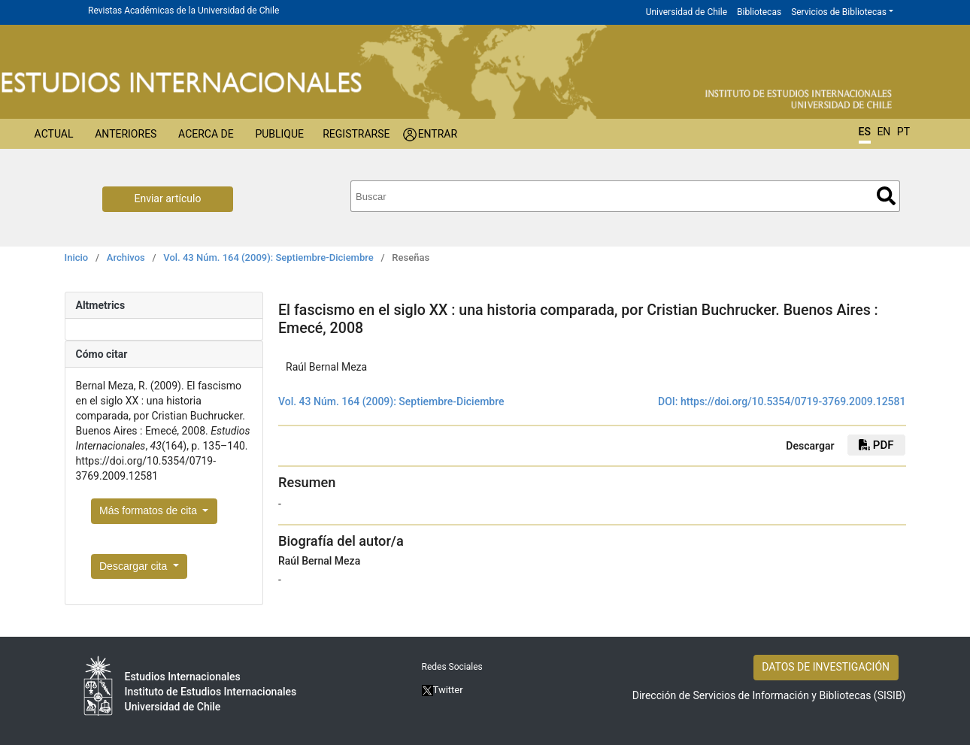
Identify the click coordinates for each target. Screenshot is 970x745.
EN (883, 132)
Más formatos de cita (149, 510)
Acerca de (206, 134)
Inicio (77, 257)
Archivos (126, 257)
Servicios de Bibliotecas (839, 12)
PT (903, 132)
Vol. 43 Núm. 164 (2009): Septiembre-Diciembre (268, 257)
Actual (54, 134)
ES (865, 132)
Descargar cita (134, 566)
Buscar (886, 195)
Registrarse (356, 134)
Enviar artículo (168, 198)
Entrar (438, 134)
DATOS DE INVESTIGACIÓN (826, 667)
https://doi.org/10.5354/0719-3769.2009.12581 (793, 401)
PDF (876, 445)
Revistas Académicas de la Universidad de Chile (183, 10)
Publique (279, 134)
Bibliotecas (759, 12)
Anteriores (125, 134)
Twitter (442, 689)
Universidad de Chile (686, 12)
